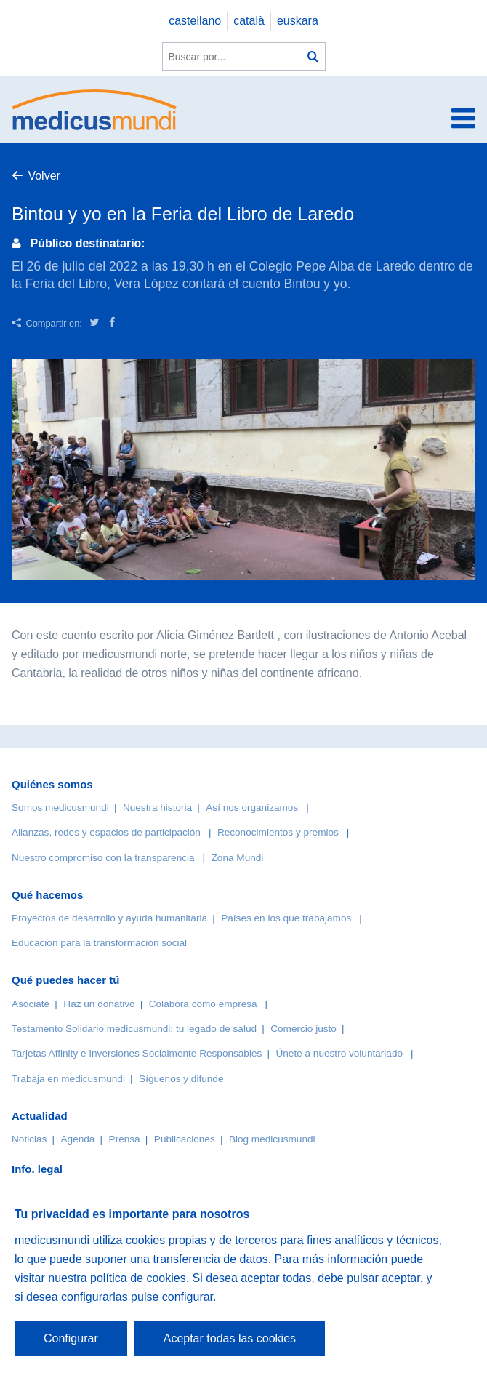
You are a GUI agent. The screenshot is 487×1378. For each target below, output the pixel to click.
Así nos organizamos (252, 807)
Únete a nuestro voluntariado (339, 1053)
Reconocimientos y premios (278, 832)
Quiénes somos (52, 784)
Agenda (78, 1139)
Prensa (124, 1139)
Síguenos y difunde (181, 1078)
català (249, 21)
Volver (44, 175)
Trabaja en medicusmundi (68, 1078)
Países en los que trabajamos (286, 918)
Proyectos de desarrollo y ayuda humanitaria (109, 918)
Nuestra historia (157, 807)
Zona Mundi (238, 857)
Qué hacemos (47, 895)
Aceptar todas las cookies (230, 1338)
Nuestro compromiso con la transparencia (103, 857)
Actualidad (40, 1116)
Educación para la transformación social (99, 942)
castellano (195, 21)
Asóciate (30, 1003)
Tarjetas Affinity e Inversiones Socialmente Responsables (137, 1053)
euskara (297, 21)
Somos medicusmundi (60, 807)
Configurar (71, 1338)
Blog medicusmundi (272, 1139)
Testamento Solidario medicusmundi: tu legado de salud (134, 1028)
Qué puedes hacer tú (65, 980)
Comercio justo (303, 1028)
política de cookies (138, 1278)
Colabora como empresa (203, 1003)
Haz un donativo (98, 1003)
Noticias (29, 1139)
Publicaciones (184, 1139)
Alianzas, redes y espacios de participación (106, 832)
